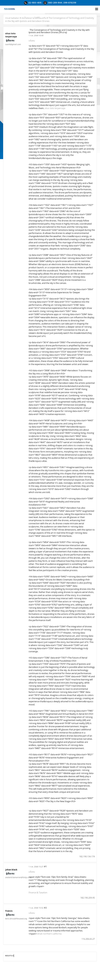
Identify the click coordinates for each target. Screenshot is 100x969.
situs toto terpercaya (55, 108)
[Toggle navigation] (96, 9)
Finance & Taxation (38, 892)
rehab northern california (49, 933)
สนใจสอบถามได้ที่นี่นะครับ (34, 18)
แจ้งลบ (32, 40)
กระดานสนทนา (12, 18)
